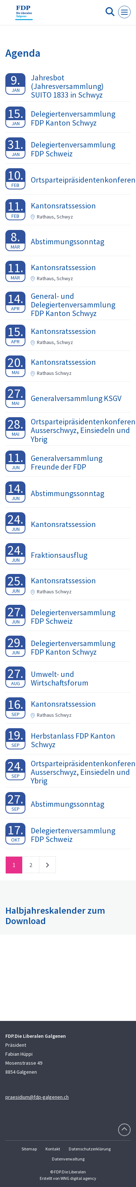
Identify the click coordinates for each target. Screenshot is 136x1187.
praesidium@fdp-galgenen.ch (37, 1097)
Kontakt (52, 1148)
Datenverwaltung (68, 1159)
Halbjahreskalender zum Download (55, 915)
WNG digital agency (78, 1178)
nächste (47, 866)
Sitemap (29, 1148)
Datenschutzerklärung (90, 1148)
